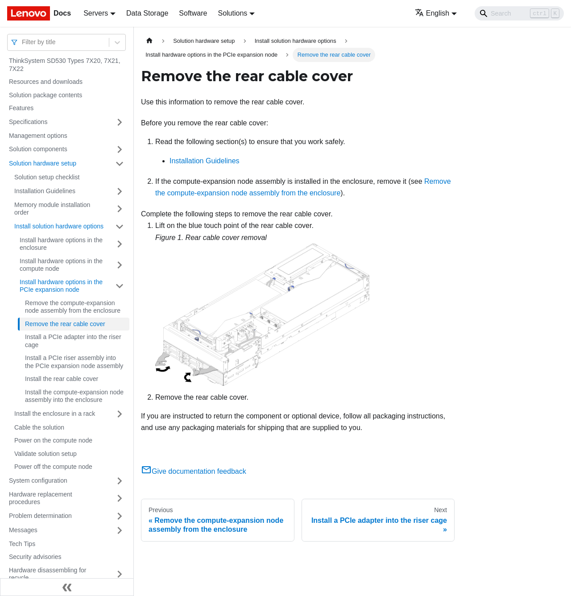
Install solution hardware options (58, 226)
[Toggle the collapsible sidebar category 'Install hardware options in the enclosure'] (119, 244)
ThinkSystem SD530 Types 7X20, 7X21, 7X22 (64, 64)
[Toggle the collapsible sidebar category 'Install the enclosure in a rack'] (119, 414)
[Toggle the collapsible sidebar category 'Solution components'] (119, 149)
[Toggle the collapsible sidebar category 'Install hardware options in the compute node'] (119, 265)
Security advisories (35, 556)
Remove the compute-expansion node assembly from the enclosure (72, 307)
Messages (23, 530)
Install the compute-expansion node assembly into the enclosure (74, 396)
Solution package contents (45, 95)
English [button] (432, 13)
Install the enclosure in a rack (54, 413)
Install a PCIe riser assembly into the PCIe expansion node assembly (74, 361)
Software (193, 13)
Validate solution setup (45, 453)
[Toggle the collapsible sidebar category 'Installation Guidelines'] (119, 191)
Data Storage (147, 13)
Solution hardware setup (42, 163)
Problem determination (40, 515)
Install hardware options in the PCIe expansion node (61, 286)
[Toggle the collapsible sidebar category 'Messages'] (119, 530)
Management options (38, 135)
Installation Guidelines (44, 191)
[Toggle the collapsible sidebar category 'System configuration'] (119, 481)
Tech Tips (22, 543)
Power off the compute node (53, 466)
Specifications (28, 121)
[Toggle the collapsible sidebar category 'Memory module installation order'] (119, 209)
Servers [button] (95, 13)
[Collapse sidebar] (67, 587)
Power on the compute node (53, 440)
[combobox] (23, 42)
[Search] (519, 13)
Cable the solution (39, 427)
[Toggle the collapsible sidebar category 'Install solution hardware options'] (119, 226)
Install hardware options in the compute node (61, 265)
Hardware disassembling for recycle (48, 574)
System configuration (38, 480)
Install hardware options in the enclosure (61, 244)
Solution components (38, 149)
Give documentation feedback (193, 471)
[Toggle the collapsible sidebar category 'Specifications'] (119, 122)
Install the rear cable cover (61, 378)
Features (21, 108)
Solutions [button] (232, 13)
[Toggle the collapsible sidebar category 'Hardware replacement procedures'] (119, 498)
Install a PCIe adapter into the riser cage (73, 340)
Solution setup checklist (46, 177)
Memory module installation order (52, 208)
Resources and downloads (46, 81)
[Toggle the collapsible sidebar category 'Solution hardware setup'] (119, 164)
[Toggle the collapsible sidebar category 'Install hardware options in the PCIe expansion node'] (119, 286)
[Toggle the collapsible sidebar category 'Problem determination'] (119, 516)
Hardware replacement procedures (40, 498)
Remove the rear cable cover (65, 323)
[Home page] (149, 41)
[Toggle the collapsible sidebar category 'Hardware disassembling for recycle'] (119, 574)
